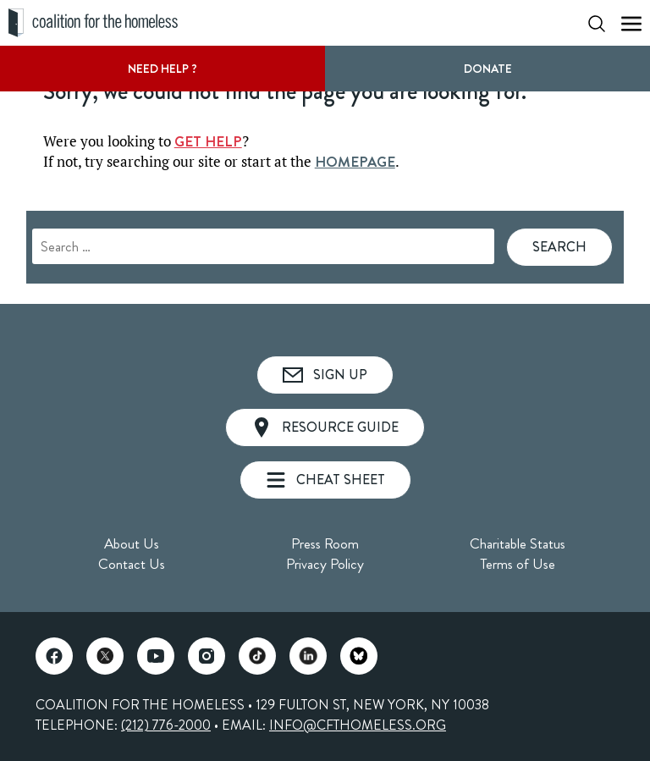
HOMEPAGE (355, 162)
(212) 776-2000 (166, 725)
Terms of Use (517, 564)
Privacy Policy (325, 564)
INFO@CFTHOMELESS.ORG (357, 725)
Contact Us (131, 564)
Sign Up (325, 374)
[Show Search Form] (597, 23)
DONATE (488, 68)
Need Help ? (162, 68)
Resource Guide (325, 427)
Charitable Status (517, 543)
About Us (131, 543)
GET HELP (208, 141)
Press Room (325, 543)
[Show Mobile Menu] (631, 23)
